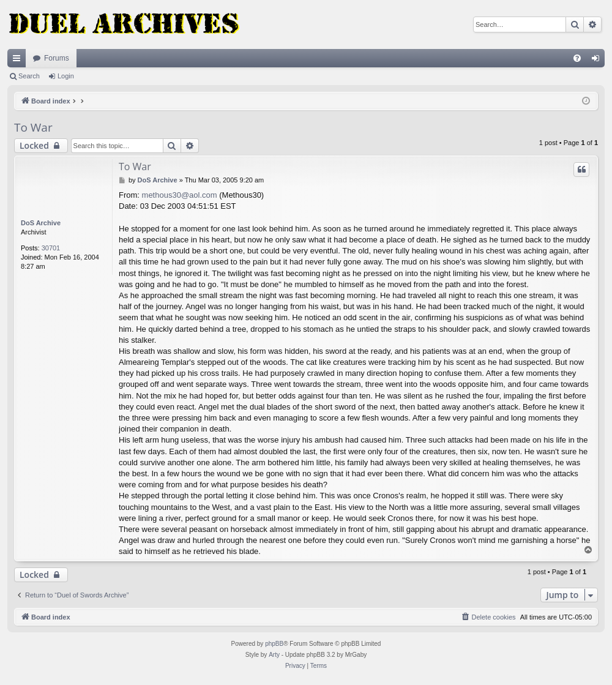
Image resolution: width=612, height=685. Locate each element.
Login (66, 76)
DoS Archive (41, 222)
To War (33, 127)
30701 (51, 248)
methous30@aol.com (179, 195)
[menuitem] (577, 58)
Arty (274, 654)
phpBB (274, 643)
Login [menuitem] (598, 60)
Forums (56, 58)
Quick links (19, 60)
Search (29, 76)
